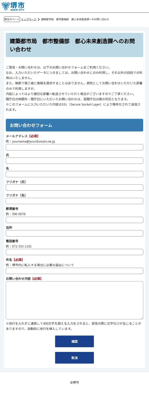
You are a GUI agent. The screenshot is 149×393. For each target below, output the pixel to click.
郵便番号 (12, 208)
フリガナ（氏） (17, 181)
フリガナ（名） (17, 195)
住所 (9, 227)
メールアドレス (17, 136)
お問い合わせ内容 (18, 278)
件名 (9, 259)
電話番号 (12, 241)
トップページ (28, 19)
